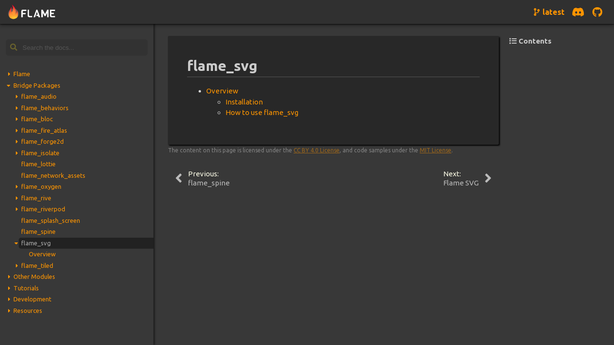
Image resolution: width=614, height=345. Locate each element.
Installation (244, 102)
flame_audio (39, 96)
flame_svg (36, 243)
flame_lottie (38, 164)
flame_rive (36, 198)
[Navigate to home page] (32, 12)
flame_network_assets (53, 175)
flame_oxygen (41, 186)
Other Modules (34, 276)
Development (32, 299)
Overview (42, 254)
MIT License (435, 150)
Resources (27, 310)
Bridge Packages (36, 85)
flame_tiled (37, 265)
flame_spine (38, 231)
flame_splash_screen (50, 220)
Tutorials (26, 288)
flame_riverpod (43, 209)
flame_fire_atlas (44, 130)
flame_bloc (37, 118)
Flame (21, 73)
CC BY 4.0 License (317, 150)
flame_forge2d (42, 141)
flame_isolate (40, 153)
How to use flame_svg (261, 112)
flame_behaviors (45, 107)
